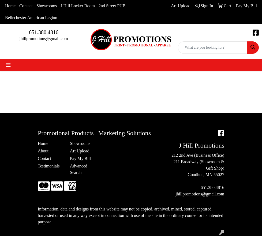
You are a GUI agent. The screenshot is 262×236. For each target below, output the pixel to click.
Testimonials (49, 166)
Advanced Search (78, 169)
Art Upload (79, 151)
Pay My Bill (80, 158)
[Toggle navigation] (8, 65)
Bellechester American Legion (31, 17)
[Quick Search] (213, 47)
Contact (26, 5)
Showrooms (46, 5)
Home (10, 5)
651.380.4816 (43, 32)
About (43, 151)
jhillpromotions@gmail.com (43, 38)
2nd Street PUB (112, 5)
